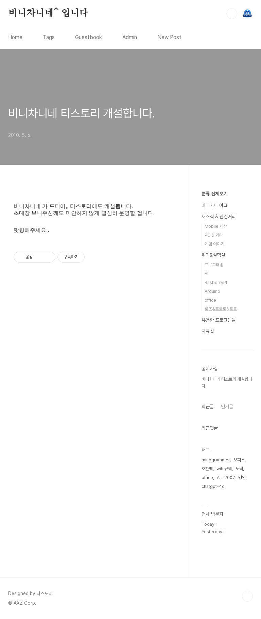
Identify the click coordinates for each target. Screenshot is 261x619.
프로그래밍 (214, 264)
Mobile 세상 (216, 226)
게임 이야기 (214, 244)
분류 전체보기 (214, 193)
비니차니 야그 (214, 205)
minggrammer (216, 459)
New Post (169, 37)
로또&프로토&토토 (221, 309)
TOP (247, 596)
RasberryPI (216, 282)
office (210, 300)
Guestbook (88, 37)
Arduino (212, 291)
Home (15, 37)
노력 (239, 468)
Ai (219, 477)
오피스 (239, 459)
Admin (129, 37)
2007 (229, 477)
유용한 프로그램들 (219, 320)
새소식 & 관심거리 (219, 216)
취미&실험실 (213, 255)
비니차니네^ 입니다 (48, 13)
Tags (49, 37)
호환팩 (207, 468)
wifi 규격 (224, 468)
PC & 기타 (214, 235)
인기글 (227, 406)
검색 (232, 14)
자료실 (208, 331)
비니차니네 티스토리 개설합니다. (81, 113)
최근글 (208, 406)
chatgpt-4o (213, 486)
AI (206, 273)
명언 (242, 477)
